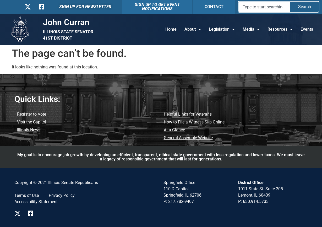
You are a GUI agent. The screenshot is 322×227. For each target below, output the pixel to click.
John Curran (66, 22)
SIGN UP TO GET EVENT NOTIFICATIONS (157, 6)
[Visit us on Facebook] (32, 213)
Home (171, 29)
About (192, 29)
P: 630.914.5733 (253, 201)
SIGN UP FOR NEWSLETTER (85, 6)
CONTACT (214, 6)
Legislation (222, 29)
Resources (280, 29)
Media (251, 29)
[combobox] (264, 7)
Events (307, 29)
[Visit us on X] (19, 213)
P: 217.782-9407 (178, 201)
